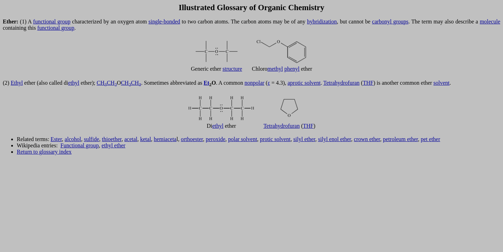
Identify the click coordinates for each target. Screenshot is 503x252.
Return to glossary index (44, 152)
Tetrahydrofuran (341, 83)
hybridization (322, 21)
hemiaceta (165, 139)
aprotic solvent (304, 83)
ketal (145, 139)
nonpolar (254, 83)
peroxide (215, 139)
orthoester (192, 139)
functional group (52, 21)
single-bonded (164, 21)
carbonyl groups (390, 21)
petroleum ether (400, 139)
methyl (275, 69)
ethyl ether (113, 145)
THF (368, 83)
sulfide (91, 139)
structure (232, 69)
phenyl (292, 69)
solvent (441, 83)
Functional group (79, 145)
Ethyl (17, 83)
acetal (130, 139)
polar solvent (242, 139)
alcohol (73, 139)
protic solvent (275, 139)
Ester (56, 139)
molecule (490, 21)
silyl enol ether (334, 139)
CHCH (107, 83)
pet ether (430, 139)
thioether (112, 139)
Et (206, 83)
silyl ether (304, 139)
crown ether (367, 139)
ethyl (73, 83)
